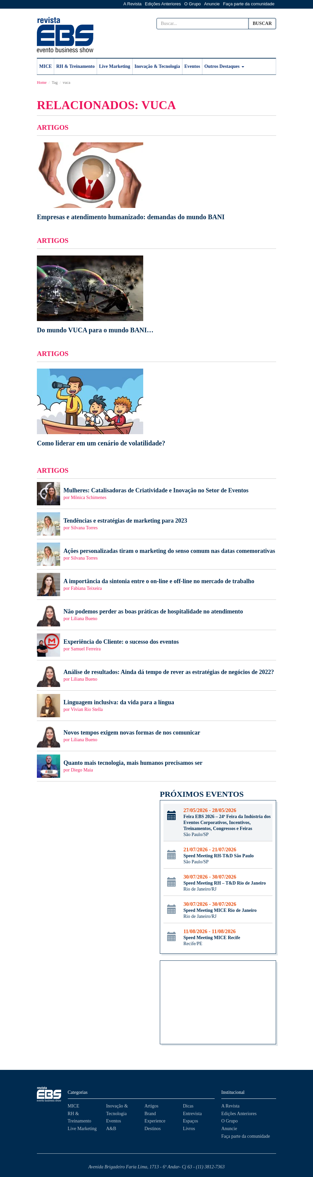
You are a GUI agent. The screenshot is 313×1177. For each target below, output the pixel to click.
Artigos (151, 1105)
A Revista (132, 3)
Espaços (190, 1120)
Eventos (192, 66)
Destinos (153, 1128)
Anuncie (212, 3)
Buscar (262, 23)
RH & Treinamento (75, 66)
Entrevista (192, 1113)
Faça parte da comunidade (248, 3)
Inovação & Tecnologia (157, 66)
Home (42, 82)
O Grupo (192, 3)
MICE (45, 66)
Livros (189, 1128)
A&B (111, 1128)
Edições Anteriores (163, 3)
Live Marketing (114, 66)
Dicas (188, 1105)
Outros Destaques (224, 66)
